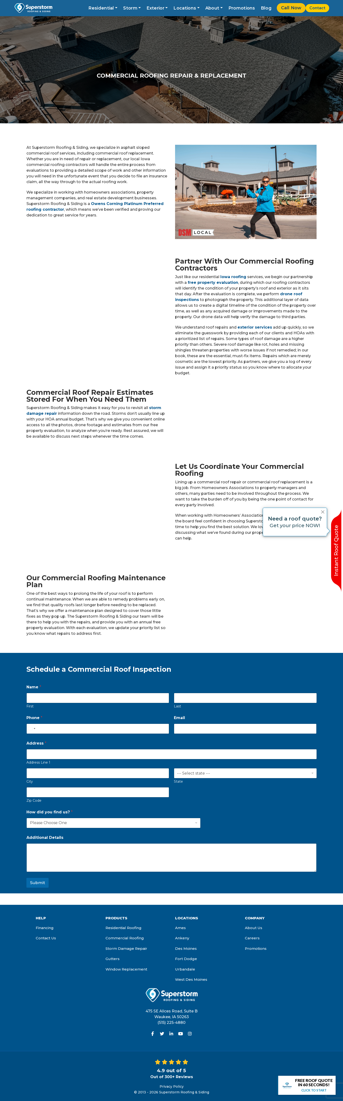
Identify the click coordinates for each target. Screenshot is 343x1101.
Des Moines (186, 948)
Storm (130, 8)
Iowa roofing (233, 277)
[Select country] (31, 729)
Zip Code (33, 801)
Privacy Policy (172, 1086)
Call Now (291, 7)
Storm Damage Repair (126, 948)
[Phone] (97, 729)
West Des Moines (191, 979)
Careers (252, 938)
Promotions (241, 8)
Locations (184, 8)
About (212, 8)
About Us (253, 928)
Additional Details (44, 837)
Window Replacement (126, 969)
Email (179, 718)
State (178, 782)
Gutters (113, 958)
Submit (37, 882)
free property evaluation (213, 282)
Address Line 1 (38, 763)
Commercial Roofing (125, 938)
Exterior (155, 8)
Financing (45, 928)
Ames (180, 928)
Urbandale (185, 969)
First (30, 706)
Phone (34, 718)
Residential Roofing (123, 928)
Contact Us (46, 938)
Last (177, 706)
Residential (101, 8)
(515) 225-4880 (171, 1022)
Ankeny (182, 938)
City (29, 782)
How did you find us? (49, 812)
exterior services (254, 327)
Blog (266, 8)
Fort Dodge (186, 958)
